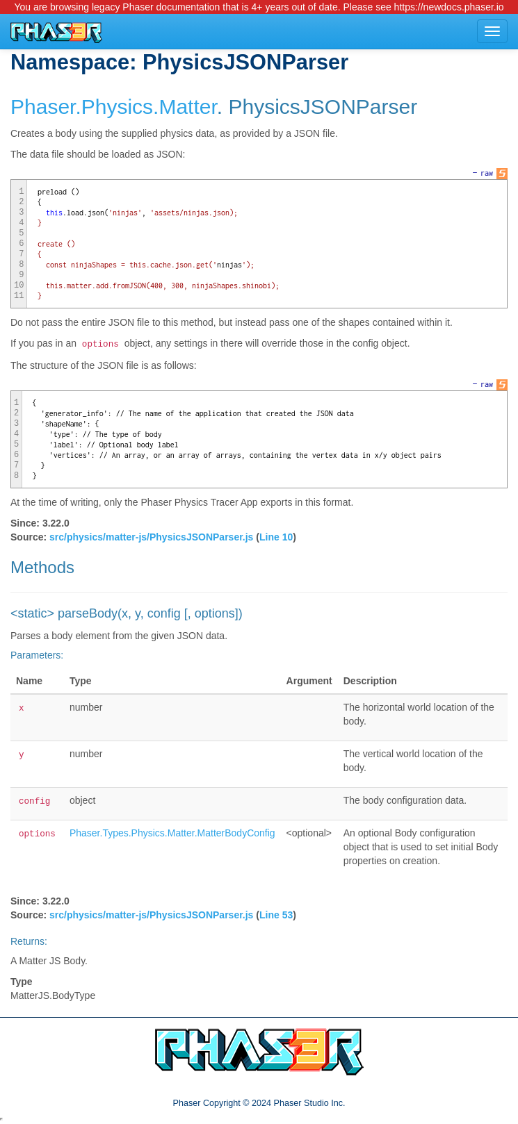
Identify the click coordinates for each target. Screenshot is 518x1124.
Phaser (42, 106)
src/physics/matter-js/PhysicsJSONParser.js (151, 537)
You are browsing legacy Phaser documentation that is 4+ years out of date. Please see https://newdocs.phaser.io (258, 7)
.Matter (185, 106)
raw (486, 173)
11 (19, 296)
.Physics (114, 106)
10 (19, 285)
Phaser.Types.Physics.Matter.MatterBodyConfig (172, 832)
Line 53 (276, 914)
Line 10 (276, 537)
